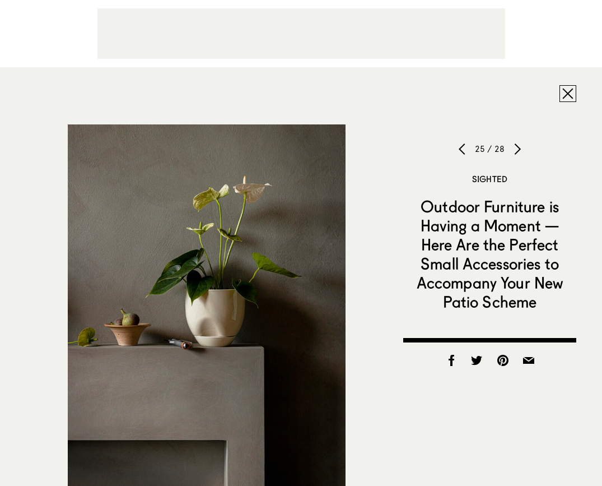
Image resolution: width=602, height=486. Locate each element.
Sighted (489, 179)
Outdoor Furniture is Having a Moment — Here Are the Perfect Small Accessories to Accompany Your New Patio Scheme (490, 254)
